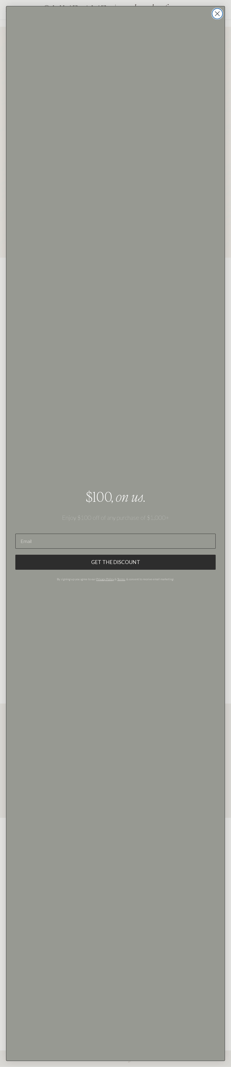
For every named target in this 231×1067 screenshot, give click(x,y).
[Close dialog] (217, 13)
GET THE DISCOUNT (115, 562)
